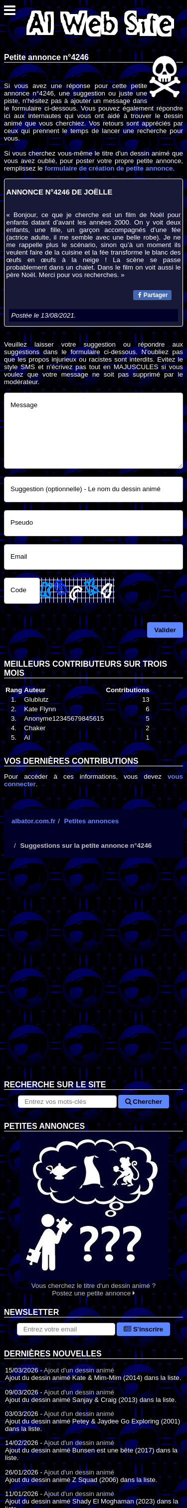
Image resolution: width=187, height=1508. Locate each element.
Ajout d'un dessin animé (79, 1370)
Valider (165, 630)
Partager (153, 295)
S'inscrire (143, 1329)
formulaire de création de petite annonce (108, 168)
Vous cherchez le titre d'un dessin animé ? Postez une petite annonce (93, 1214)
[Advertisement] (93, 976)
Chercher (143, 1101)
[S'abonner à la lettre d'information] (66, 1329)
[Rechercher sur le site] (67, 1101)
